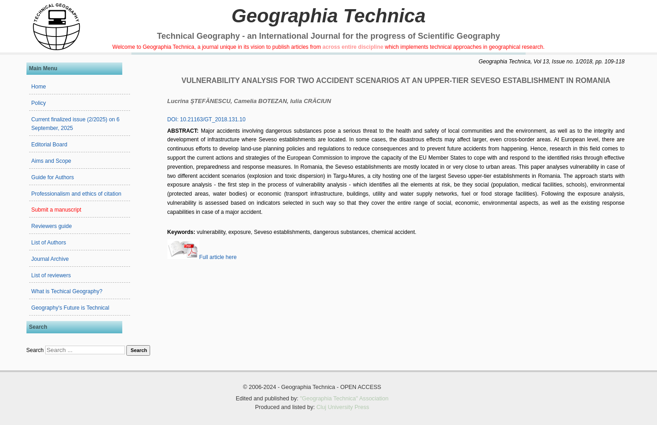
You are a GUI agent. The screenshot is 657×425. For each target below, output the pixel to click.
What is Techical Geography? (67, 291)
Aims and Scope (51, 161)
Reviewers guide (51, 226)
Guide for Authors (52, 177)
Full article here (202, 257)
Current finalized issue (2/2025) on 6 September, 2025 (75, 124)
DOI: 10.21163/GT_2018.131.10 (206, 119)
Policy (38, 103)
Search (35, 350)
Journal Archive (50, 259)
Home (38, 86)
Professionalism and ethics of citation (76, 194)
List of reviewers (51, 275)
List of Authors (48, 242)
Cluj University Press (342, 407)
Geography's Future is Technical (70, 308)
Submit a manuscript (56, 210)
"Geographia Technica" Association (344, 398)
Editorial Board (49, 144)
